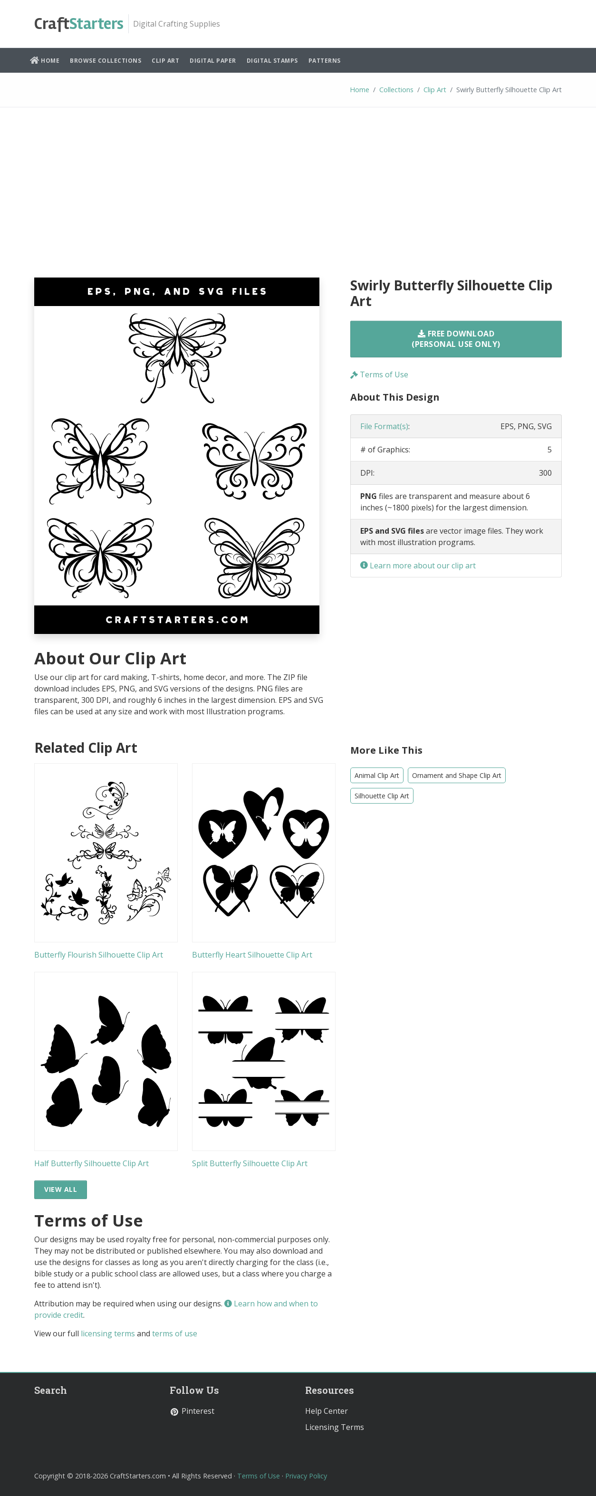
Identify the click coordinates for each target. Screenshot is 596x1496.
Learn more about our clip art (418, 565)
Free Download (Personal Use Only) (456, 338)
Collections (396, 89)
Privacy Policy (306, 1475)
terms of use (174, 1333)
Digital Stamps (272, 61)
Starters (79, 24)
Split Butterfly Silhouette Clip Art (250, 1163)
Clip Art (165, 61)
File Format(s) (384, 426)
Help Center (326, 1411)
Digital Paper (213, 61)
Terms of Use (379, 374)
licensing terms (108, 1333)
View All (60, 1189)
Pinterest (192, 1411)
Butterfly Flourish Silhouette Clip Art (98, 954)
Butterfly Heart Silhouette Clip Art (252, 954)
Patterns (324, 61)
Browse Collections (105, 61)
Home (44, 60)
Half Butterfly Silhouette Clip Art (91, 1163)
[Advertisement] (298, 199)
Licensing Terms (334, 1427)
